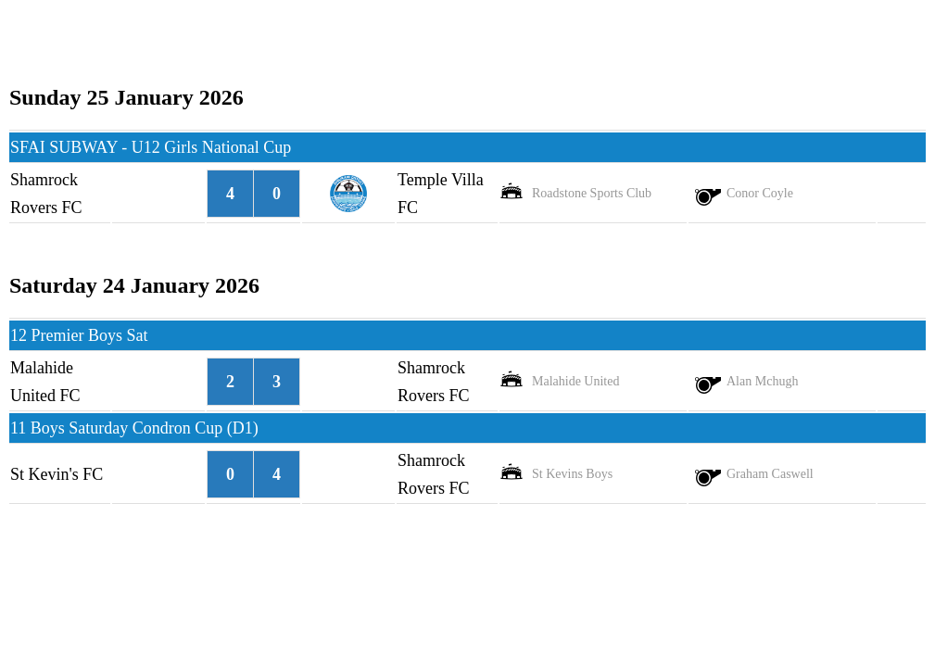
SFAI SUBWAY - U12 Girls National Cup (150, 147)
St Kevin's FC (56, 474)
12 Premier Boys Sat (79, 335)
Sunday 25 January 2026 (126, 97)
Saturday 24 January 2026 (134, 285)
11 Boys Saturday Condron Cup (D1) (134, 428)
